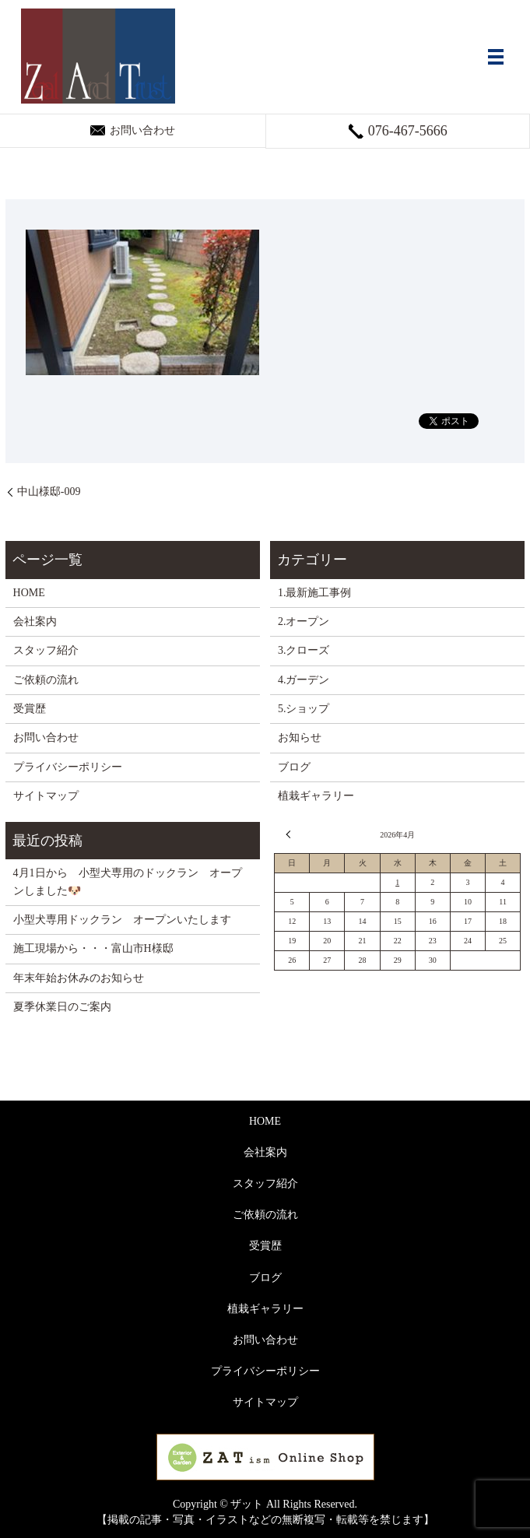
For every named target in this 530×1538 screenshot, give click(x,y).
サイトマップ (46, 796)
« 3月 (290, 834)
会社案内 (35, 621)
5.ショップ (304, 709)
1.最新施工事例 (315, 593)
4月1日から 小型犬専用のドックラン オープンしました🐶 (127, 881)
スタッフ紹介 (46, 650)
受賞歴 (29, 709)
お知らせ (299, 737)
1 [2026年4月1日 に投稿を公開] (397, 882)
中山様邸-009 (49, 491)
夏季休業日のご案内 (62, 1007)
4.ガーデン (304, 680)
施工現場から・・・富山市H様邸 (93, 948)
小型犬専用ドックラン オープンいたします (122, 919)
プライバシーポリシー (67, 767)
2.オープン (304, 621)
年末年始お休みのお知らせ (78, 978)
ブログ (294, 767)
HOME (29, 593)
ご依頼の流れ (46, 680)
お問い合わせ (46, 737)
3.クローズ (304, 650)
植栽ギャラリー (316, 796)
